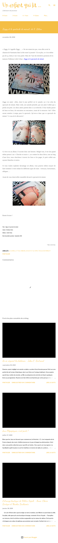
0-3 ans (4, 15)
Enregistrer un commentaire (23, 382)
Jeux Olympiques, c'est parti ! (15, 430)
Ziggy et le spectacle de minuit (38, 251)
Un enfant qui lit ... (21, 5)
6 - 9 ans (25, 15)
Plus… (46, 15)
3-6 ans (15, 15)
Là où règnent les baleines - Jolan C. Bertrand (23, 360)
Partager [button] (6, 254)
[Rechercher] (49, 3)
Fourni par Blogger (29, 537)
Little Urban (20, 251)
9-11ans (36, 15)
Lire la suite (51, 382)
